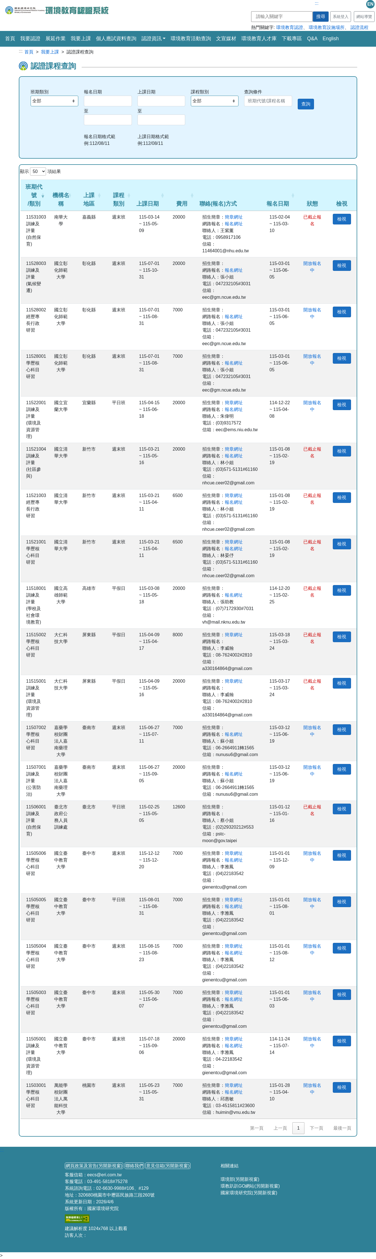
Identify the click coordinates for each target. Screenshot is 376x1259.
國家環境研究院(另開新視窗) (249, 1192)
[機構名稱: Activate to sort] (60, 195)
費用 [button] (181, 204)
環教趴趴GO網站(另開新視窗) (250, 1186)
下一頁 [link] (316, 1128)
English (331, 38)
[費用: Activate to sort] (181, 195)
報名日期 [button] (278, 204)
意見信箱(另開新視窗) (168, 1165)
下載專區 (292, 38)
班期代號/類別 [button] (34, 195)
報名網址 (234, 223)
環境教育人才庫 (259, 38)
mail (359, 4)
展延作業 (55, 38)
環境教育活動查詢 (191, 38)
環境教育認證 (289, 27)
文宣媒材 (226, 38)
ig (337, 4)
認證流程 (359, 27)
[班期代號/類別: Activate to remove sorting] (33, 195)
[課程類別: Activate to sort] (118, 195)
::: (316, 3)
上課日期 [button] (147, 204)
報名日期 (93, 91)
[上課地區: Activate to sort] (89, 195)
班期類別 (40, 91)
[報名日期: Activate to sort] (280, 195)
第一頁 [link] (256, 1128)
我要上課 (81, 38)
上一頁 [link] (280, 1128)
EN (370, 4)
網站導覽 (364, 16)
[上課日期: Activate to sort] (150, 195)
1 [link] (298, 1128)
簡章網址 (234, 217)
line (325, 4)
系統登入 (341, 16)
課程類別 (200, 91)
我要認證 (30, 38)
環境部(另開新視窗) (240, 1179)
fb (348, 4)
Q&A (312, 38)
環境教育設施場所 (327, 27)
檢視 (341, 219)
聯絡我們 (134, 1165)
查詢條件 (253, 91)
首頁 (10, 38)
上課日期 (146, 91)
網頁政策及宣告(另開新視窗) (94, 1165)
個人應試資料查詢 (116, 38)
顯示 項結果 (40, 171)
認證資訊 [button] (151, 38)
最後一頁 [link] (342, 1128)
